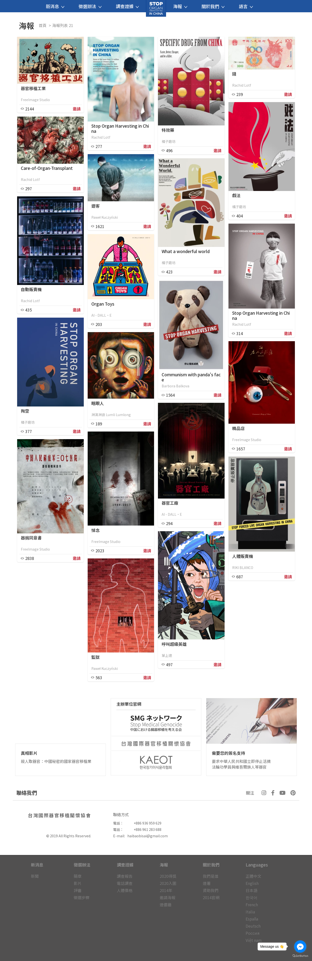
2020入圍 (168, 883)
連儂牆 (165, 904)
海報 (164, 865)
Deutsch (253, 926)
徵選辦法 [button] (90, 6)
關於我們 (211, 865)
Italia (250, 912)
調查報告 (124, 876)
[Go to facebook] (300, 946)
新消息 (37, 865)
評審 (78, 890)
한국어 (251, 897)
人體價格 (124, 890)
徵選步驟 (81, 897)
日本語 (251, 890)
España (252, 919)
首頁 (43, 25)
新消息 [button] (55, 6)
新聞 (35, 876)
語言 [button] (246, 6)
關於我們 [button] (213, 6)
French (252, 904)
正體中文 (253, 876)
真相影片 (29, 753)
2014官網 (211, 897)
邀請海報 (167, 897)
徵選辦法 (82, 865)
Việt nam (254, 940)
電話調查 (124, 883)
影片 (78, 883)
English (252, 883)
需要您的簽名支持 (228, 753)
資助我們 (210, 890)
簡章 (78, 876)
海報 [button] (180, 6)
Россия (253, 933)
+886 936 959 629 (147, 823)
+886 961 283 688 (147, 829)
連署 (207, 883)
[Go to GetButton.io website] (300, 956)
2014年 (166, 890)
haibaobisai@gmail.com (147, 835)
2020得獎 (168, 876)
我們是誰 (210, 876)
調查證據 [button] (127, 6)
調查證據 (125, 865)
